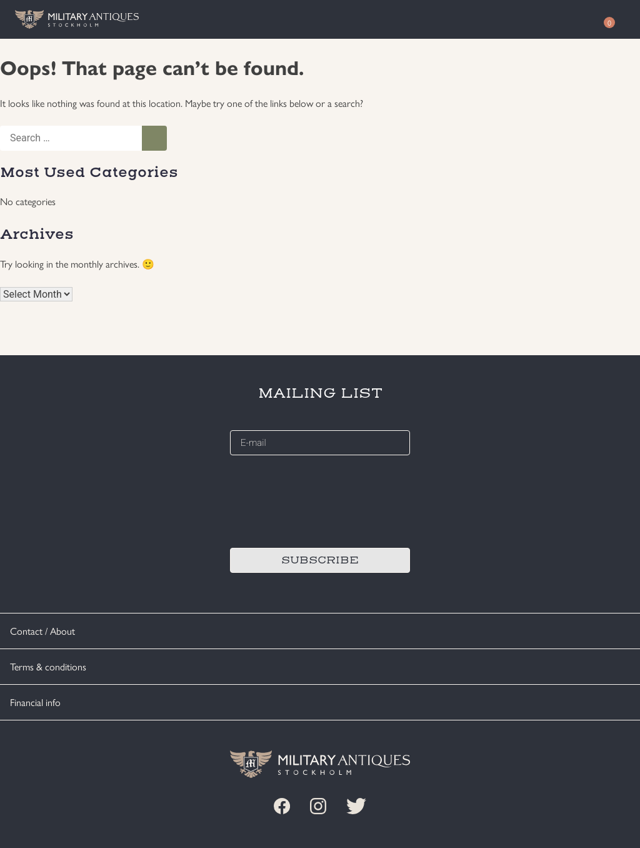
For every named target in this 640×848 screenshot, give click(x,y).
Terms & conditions (48, 666)
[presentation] (325, 499)
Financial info (35, 702)
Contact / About (42, 630)
